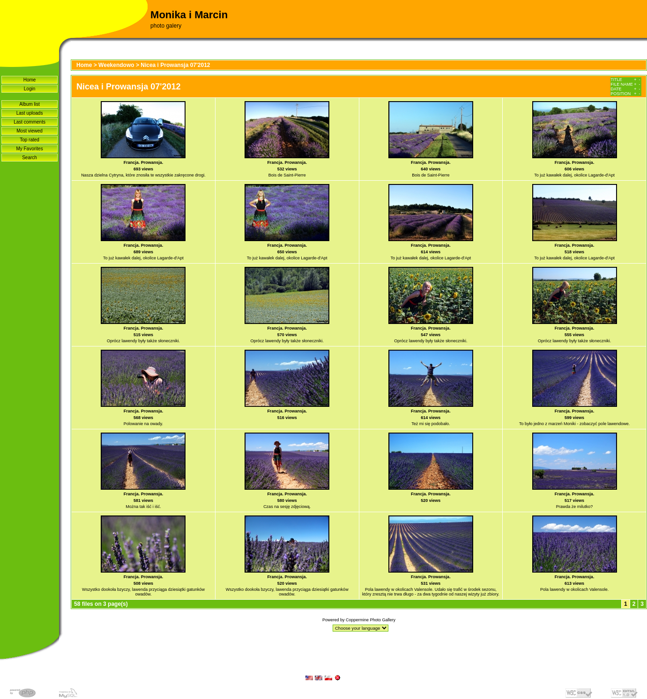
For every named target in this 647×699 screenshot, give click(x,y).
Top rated (29, 139)
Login (29, 88)
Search (29, 157)
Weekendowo (116, 65)
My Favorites (29, 148)
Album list (29, 104)
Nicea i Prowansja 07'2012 (175, 65)
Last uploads (29, 113)
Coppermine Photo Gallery (370, 620)
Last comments (29, 122)
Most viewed (29, 130)
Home (29, 79)
